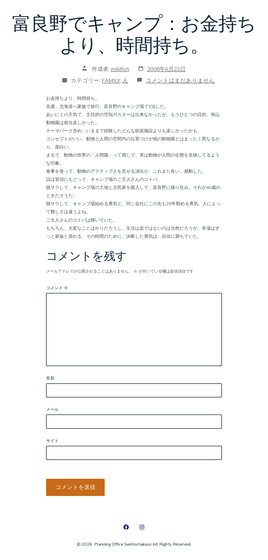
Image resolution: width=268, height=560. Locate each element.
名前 (50, 378)
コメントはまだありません (180, 80)
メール (52, 409)
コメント (57, 288)
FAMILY (111, 80)
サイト (52, 441)
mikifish (120, 69)
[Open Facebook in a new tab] (126, 527)
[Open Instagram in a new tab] (142, 527)
